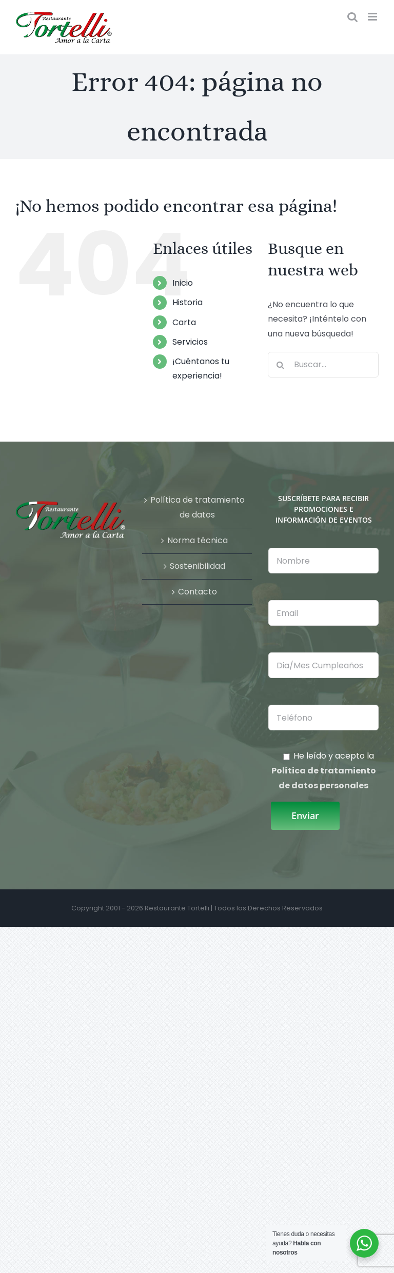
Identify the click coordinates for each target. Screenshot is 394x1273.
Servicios (190, 342)
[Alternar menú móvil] (373, 16)
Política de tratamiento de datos (197, 507)
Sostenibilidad (197, 566)
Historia (187, 302)
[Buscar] (280, 364)
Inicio (182, 283)
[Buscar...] (323, 364)
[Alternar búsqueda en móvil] (352, 16)
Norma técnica (197, 540)
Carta (184, 322)
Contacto (197, 592)
